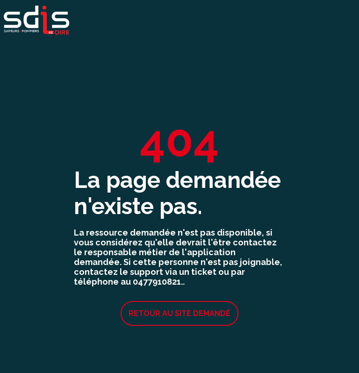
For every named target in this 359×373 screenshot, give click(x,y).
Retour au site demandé (179, 313)
